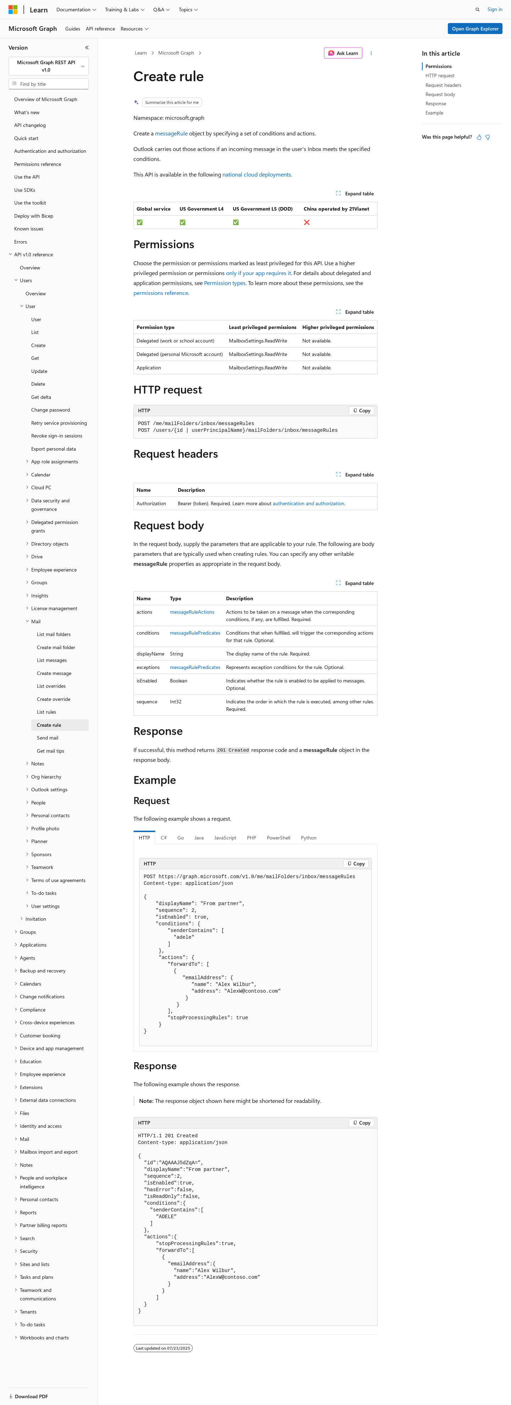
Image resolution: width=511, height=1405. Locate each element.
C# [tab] (164, 837)
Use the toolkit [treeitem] (30, 202)
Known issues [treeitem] (28, 228)
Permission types (225, 282)
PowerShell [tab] (278, 837)
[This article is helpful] (479, 137)
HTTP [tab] (144, 837)
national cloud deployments (256, 174)
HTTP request (440, 75)
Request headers (443, 85)
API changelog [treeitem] (30, 125)
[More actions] (371, 53)
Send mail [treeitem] (47, 737)
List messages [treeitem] (52, 660)
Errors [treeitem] (20, 241)
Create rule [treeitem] (49, 724)
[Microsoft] (13, 9)
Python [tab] (309, 837)
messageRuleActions (192, 611)
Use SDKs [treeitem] (24, 189)
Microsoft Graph (176, 52)
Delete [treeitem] (38, 383)
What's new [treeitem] (26, 112)
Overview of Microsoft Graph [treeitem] (45, 99)
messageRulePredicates (195, 632)
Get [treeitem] (35, 358)
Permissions (438, 66)
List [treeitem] (35, 332)
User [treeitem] (36, 319)
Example (434, 112)
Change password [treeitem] (50, 409)
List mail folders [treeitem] (54, 634)
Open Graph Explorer (475, 28)
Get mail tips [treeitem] (50, 750)
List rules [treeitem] (46, 711)
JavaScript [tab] (225, 837)
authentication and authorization (308, 503)
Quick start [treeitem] (26, 138)
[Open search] (478, 9)
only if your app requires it (258, 273)
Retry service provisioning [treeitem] (59, 422)
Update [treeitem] (39, 371)
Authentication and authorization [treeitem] (50, 150)
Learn (141, 52)
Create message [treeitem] (54, 673)
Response (435, 103)
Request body (440, 94)
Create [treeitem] (38, 345)
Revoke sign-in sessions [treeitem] (56, 435)
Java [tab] (199, 837)
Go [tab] (180, 837)
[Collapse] (86, 47)
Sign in (495, 9)
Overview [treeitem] (30, 267)
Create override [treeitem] (53, 699)
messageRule (171, 133)
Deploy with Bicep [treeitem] (33, 215)
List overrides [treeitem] (51, 685)
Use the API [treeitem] (27, 176)
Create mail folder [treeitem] (56, 647)
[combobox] (49, 66)
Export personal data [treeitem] (53, 448)
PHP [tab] (251, 837)
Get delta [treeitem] (41, 397)
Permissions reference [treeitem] (37, 164)
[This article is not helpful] (487, 137)
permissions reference (160, 292)
